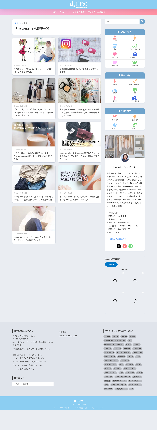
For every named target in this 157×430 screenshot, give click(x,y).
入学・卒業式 (135, 99)
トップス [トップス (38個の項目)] (130, 376)
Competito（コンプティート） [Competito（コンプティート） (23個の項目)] (113, 364)
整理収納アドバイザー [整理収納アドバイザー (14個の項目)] (119, 401)
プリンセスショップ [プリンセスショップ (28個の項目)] (110, 384)
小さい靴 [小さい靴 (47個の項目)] (140, 392)
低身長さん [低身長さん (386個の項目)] (117, 388)
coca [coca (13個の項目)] (129, 360)
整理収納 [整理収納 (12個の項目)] (107, 401)
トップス (115, 38)
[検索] (142, 21)
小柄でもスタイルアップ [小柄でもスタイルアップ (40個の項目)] (122, 397)
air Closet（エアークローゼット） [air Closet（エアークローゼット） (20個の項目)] (114, 360)
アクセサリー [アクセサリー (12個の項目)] (137, 368)
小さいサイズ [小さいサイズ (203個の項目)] (130, 392)
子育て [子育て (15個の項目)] (121, 392)
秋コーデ (115, 126)
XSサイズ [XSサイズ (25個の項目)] (137, 364)
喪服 (135, 91)
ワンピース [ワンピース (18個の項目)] (107, 388)
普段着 (115, 82)
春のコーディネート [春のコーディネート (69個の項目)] (135, 401)
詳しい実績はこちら (118, 239)
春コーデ (115, 118)
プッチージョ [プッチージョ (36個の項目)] (125, 380)
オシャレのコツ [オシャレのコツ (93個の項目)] (109, 372)
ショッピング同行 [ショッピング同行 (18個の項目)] (109, 376)
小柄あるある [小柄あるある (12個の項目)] (108, 397)
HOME (79, 420)
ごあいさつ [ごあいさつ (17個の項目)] (117, 368)
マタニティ (115, 55)
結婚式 (115, 91)
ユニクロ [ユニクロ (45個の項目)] (138, 384)
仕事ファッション (135, 82)
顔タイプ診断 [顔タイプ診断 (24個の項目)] (108, 409)
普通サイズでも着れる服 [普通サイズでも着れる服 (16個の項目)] (118, 405)
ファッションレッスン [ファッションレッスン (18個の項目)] (111, 380)
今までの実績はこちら (25, 389)
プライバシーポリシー (68, 355)
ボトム (135, 38)
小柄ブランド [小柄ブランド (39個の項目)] (137, 397)
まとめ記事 (135, 63)
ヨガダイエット (135, 55)
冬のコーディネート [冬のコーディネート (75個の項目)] (130, 388)
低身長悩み (115, 63)
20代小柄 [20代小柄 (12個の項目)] (107, 356)
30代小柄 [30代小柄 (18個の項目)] (115, 356)
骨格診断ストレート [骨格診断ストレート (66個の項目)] (121, 409)
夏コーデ (135, 118)
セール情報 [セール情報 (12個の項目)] (121, 376)
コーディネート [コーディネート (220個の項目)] (137, 372)
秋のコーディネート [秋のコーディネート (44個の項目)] (135, 405)
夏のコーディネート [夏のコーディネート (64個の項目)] (110, 392)
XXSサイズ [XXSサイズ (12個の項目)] (107, 368)
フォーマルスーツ (135, 47)
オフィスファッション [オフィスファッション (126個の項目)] (123, 372)
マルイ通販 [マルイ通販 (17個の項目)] (129, 384)
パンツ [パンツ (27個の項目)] (138, 376)
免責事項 (62, 352)
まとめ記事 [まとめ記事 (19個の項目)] (127, 368)
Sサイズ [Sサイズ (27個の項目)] (128, 364)
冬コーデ (135, 126)
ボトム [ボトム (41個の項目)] (121, 384)
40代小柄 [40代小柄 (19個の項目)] (124, 356)
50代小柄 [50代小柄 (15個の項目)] (132, 356)
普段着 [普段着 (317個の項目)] (106, 405)
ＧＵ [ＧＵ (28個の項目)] (131, 409)
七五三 (115, 99)
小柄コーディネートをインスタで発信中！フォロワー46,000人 (78, 12)
